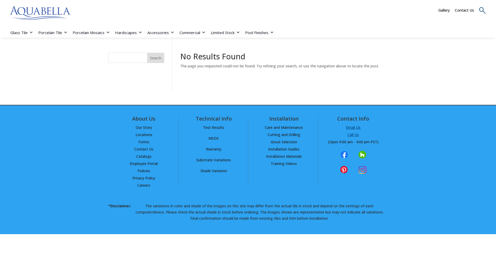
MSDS (213, 138)
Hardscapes (128, 32)
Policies (144, 170)
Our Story (144, 127)
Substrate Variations (213, 159)
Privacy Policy (143, 178)
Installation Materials (284, 156)
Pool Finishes (259, 32)
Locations (144, 134)
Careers (143, 185)
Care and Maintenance (284, 127)
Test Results (213, 127)
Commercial (192, 32)
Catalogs (144, 156)
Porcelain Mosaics (91, 32)
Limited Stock (225, 32)
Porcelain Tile (52, 32)
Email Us (353, 127)
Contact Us (464, 10)
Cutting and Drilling (284, 134)
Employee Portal (144, 163)
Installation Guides (283, 149)
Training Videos (284, 163)
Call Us (353, 134)
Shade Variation (213, 170)
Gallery (444, 10)
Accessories (160, 32)
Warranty (213, 149)
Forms (143, 141)
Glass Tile (21, 32)
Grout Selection (284, 141)
